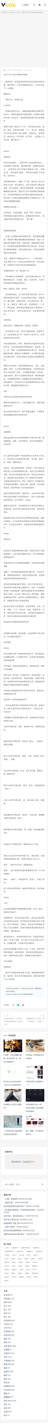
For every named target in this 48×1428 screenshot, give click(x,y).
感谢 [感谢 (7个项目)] (14, 1262)
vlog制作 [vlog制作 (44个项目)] (14, 1247)
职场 (5, 1382)
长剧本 (6, 1411)
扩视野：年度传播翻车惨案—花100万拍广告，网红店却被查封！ (13, 1058)
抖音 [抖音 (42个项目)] (35, 1262)
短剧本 (6, 1371)
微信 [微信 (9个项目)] (33, 1258)
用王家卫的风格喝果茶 (13, 1230)
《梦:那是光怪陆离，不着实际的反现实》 (20, 1210)
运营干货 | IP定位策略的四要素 (23, 994)
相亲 (5, 1368)
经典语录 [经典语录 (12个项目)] (35, 1273)
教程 (5, 1342)
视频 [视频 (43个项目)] (21, 1277)
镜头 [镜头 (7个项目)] (6, 1280)
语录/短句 (8, 1401)
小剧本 (6, 1324)
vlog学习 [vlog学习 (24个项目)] (20, 1251)
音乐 (5, 1415)
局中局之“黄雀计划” (11, 1219)
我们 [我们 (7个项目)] (28, 1262)
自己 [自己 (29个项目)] (14, 1277)
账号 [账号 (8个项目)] (36, 1277)
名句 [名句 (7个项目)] (6, 1258)
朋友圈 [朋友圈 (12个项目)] (35, 1266)
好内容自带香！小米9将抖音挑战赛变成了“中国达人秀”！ (13, 1021)
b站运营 (7, 1295)
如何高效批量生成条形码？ (14, 1206)
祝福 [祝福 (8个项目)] (27, 1273)
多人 (5, 1317)
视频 (5, 1393)
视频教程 (7, 1397)
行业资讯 (7, 1390)
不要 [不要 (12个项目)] (7, 1255)
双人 (5, 1309)
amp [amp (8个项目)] (6, 1247)
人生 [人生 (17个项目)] (14, 1255)
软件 (5, 1404)
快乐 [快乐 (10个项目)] (40, 1258)
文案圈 (6, 1349)
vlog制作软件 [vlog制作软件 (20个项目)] (25, 1247)
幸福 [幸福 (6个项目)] (26, 1258)
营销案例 (7, 1386)
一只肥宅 (8, 70)
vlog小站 (12, 12)
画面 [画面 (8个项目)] (13, 1273)
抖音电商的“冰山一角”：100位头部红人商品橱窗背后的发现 (35, 1107)
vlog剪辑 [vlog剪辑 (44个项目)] (36, 1247)
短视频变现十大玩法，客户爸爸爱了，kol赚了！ (35, 1019)
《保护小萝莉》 (10, 1227)
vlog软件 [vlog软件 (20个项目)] (39, 1251)
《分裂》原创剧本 (11, 1199)
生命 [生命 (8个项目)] (21, 1269)
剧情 (5, 1302)
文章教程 (7, 1360)
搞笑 (5, 1339)
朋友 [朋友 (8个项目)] (27, 1266)
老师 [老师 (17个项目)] (7, 1277)
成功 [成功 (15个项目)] (21, 1262)
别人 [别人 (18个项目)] (21, 1255)
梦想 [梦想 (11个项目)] (7, 1269)
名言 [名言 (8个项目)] (13, 1258)
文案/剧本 (8, 1346)
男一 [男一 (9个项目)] (34, 1269)
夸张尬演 (7, 1320)
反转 (5, 1313)
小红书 (6, 1328)
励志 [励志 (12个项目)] (35, 1255)
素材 (5, 1375)
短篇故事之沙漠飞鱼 (12, 1223)
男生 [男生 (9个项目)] (6, 1273)
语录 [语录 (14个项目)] (29, 1277)
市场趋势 (7, 1331)
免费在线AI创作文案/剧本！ (15, 1234)
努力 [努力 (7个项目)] (28, 1255)
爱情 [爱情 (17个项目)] (14, 1269)
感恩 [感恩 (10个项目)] (7, 1262)
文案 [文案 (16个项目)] (7, 1266)
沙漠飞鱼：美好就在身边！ (14, 1216)
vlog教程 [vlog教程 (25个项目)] (29, 1251)
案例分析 (7, 1364)
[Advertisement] (24, 39)
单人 (5, 1306)
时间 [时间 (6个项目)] (20, 1266)
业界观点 (7, 1298)
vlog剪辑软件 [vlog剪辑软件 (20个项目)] (9, 1251)
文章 (18, 12)
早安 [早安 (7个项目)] (14, 1266)
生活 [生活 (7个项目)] (28, 1269)
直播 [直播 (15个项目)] (20, 1273)
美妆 (5, 1379)
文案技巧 (7, 1353)
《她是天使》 (9, 1202)
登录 (33, 1162)
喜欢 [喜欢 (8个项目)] (20, 1258)
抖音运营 (7, 1335)
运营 (20, 70)
